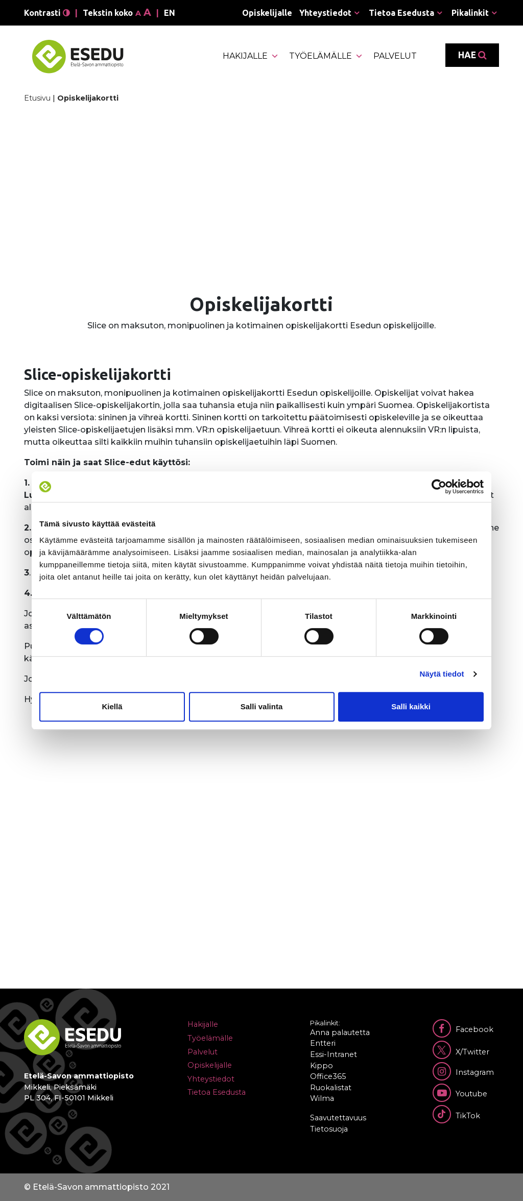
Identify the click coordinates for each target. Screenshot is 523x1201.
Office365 (328, 1076)
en (169, 12)
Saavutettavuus (338, 1117)
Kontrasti (47, 12)
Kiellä (112, 706)
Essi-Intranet (333, 1054)
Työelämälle (326, 56)
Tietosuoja (329, 1129)
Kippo (321, 1065)
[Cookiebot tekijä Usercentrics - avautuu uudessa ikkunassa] (439, 486)
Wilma (322, 1098)
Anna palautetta (340, 1032)
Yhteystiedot (325, 12)
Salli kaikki (411, 706)
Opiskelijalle (267, 12)
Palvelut (395, 56)
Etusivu (37, 98)
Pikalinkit (470, 12)
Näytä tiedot (442, 673)
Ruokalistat (330, 1087)
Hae (472, 55)
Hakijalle (251, 56)
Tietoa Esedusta (401, 12)
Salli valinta (262, 706)
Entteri (323, 1043)
